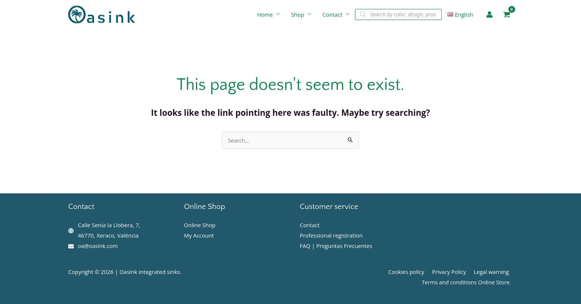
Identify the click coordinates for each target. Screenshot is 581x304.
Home (265, 14)
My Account (199, 235)
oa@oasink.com (98, 245)
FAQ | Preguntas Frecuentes (336, 245)
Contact (332, 14)
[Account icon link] (489, 14)
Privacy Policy (451, 271)
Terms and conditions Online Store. (467, 282)
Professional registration (331, 235)
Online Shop (200, 225)
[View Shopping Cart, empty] (506, 15)
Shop (297, 14)
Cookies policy (410, 271)
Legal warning (492, 271)
